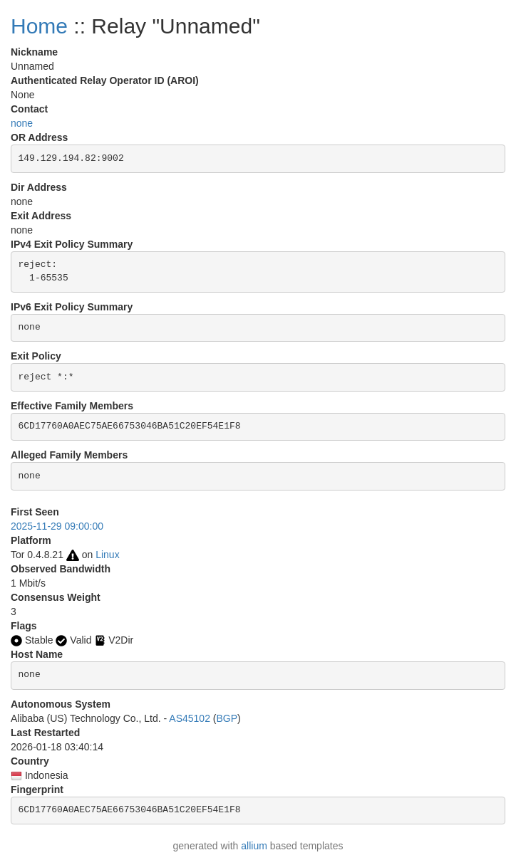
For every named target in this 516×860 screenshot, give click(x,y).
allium (254, 845)
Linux (107, 554)
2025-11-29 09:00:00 (57, 526)
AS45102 (189, 718)
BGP (226, 718)
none (22, 123)
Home (39, 26)
